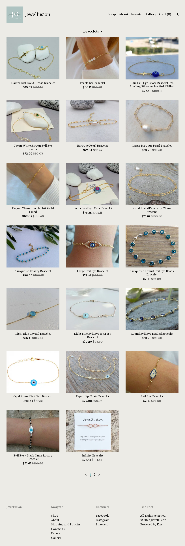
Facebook (102, 515)
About (123, 14)
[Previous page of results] (86, 475)
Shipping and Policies (65, 524)
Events (136, 14)
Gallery (150, 14)
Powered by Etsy (151, 524)
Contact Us (58, 529)
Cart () (165, 14)
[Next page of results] (99, 475)
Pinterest (102, 524)
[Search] (177, 15)
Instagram (102, 520)
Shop (112, 14)
